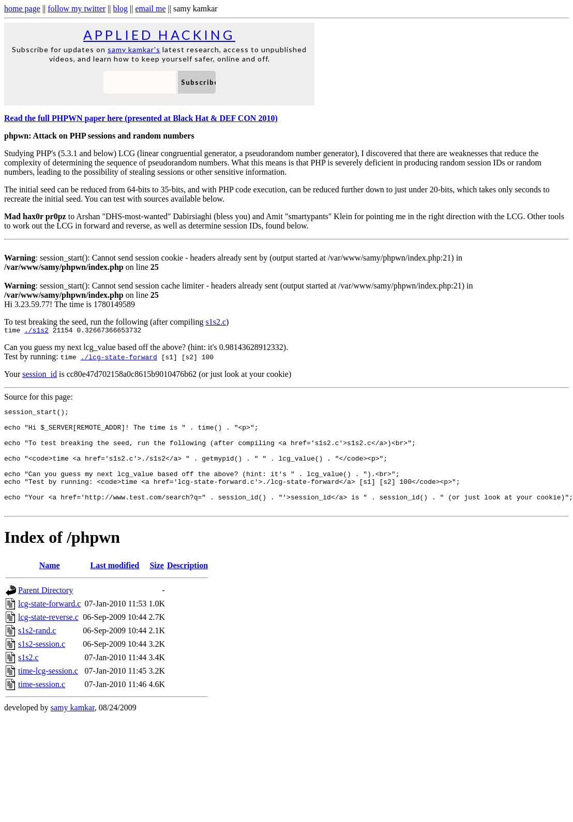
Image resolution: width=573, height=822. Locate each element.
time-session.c (41, 706)
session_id (39, 375)
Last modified (114, 587)
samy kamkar (73, 729)
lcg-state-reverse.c (48, 638)
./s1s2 (36, 331)
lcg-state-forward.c (49, 625)
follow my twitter (76, 8)
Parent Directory (45, 611)
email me (150, 8)
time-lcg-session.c (48, 692)
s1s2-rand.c (37, 652)
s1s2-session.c (41, 665)
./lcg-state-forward (119, 358)
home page (22, 8)
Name (49, 587)
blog (120, 8)
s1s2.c (215, 321)
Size (156, 587)
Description (187, 587)
